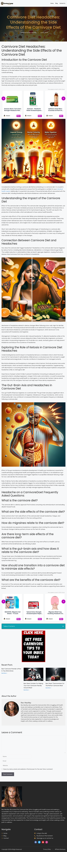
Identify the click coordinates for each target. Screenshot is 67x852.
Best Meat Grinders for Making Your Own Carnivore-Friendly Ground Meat (33, 686)
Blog (56, 3)
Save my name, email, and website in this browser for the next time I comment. (28, 769)
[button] (63, 626)
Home (52, 3)
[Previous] (3, 98)
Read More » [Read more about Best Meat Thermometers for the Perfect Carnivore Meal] (48, 687)
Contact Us (62, 3)
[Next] (63, 98)
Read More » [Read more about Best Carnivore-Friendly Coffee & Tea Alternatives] (4, 673)
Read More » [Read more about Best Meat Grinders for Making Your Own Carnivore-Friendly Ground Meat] (26, 690)
